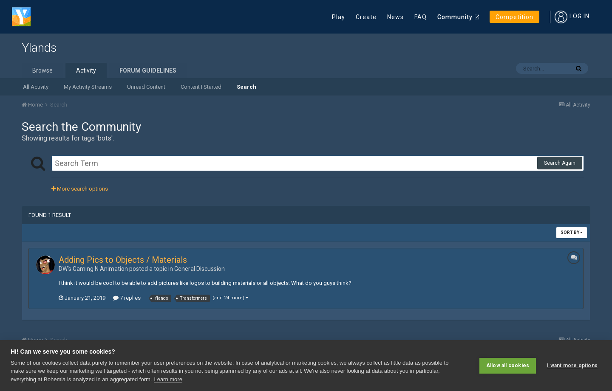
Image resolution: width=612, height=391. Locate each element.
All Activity (35, 87)
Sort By (572, 232)
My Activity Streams (88, 87)
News (395, 17)
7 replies (127, 298)
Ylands (39, 48)
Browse (42, 70)
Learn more (168, 379)
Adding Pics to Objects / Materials (123, 260)
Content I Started (201, 87)
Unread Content (146, 87)
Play (338, 17)
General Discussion (199, 268)
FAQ (420, 17)
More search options (79, 189)
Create (366, 17)
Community (455, 17)
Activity (86, 70)
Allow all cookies (507, 365)
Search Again (559, 163)
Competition (514, 17)
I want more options (572, 365)
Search (246, 87)
